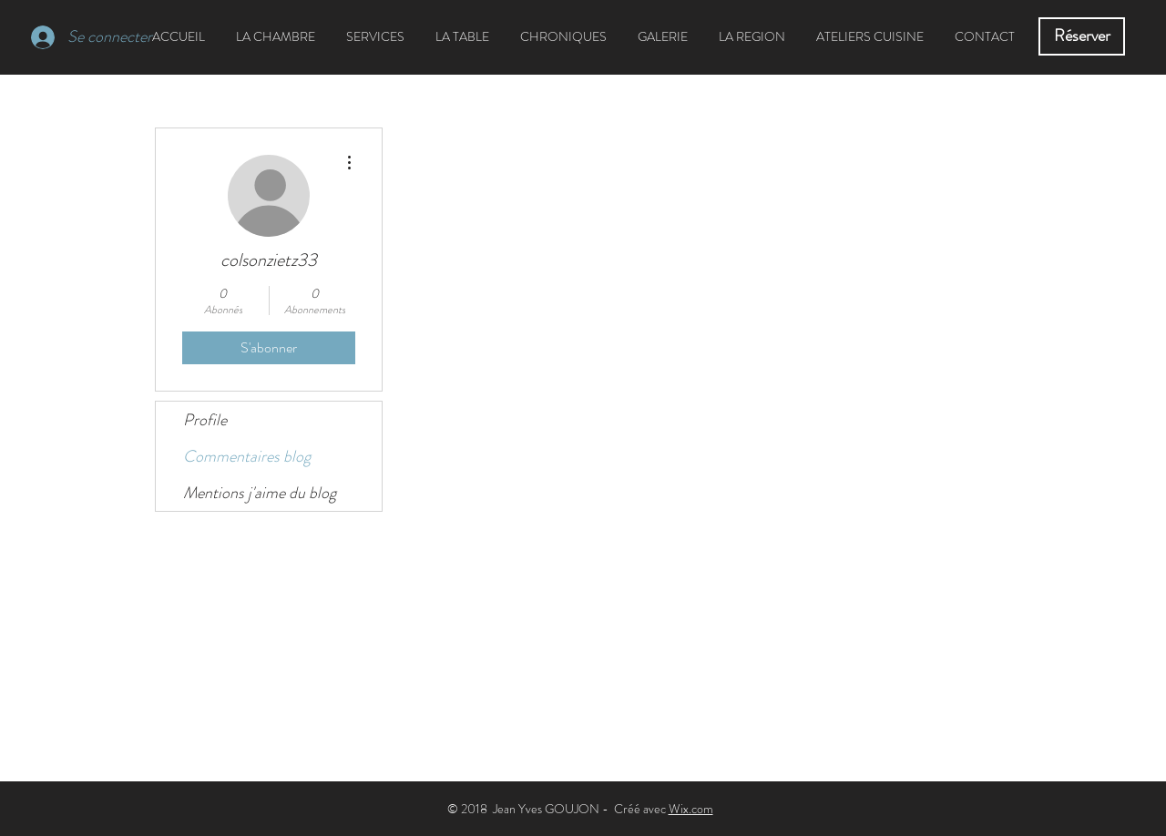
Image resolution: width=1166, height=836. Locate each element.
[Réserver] (1081, 36)
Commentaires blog (247, 456)
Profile (205, 420)
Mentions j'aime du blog (259, 493)
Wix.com (691, 809)
